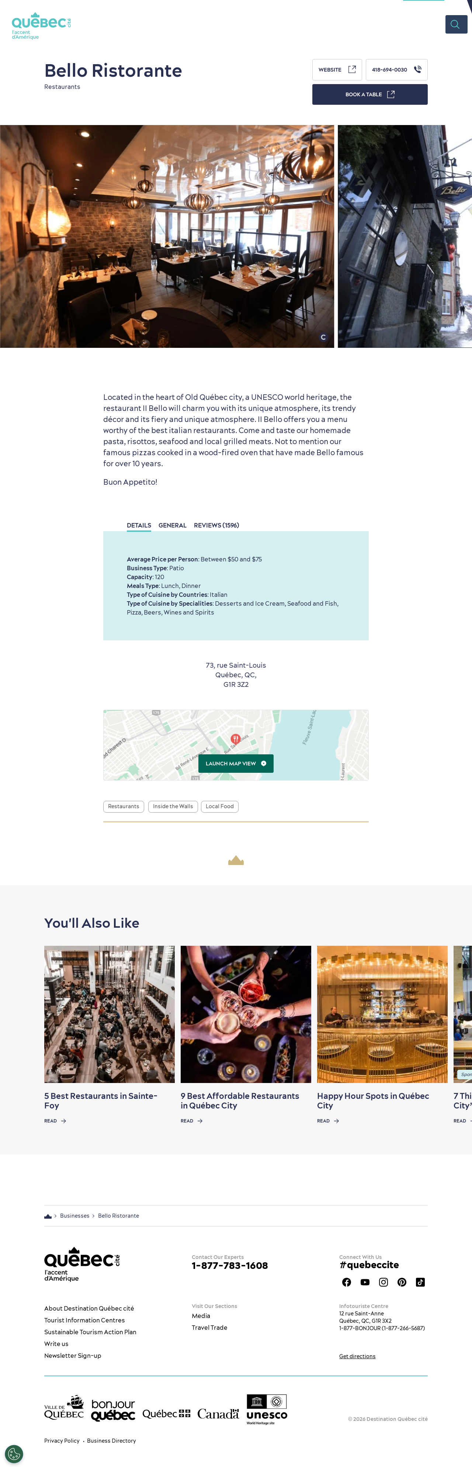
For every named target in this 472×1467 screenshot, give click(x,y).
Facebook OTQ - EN (346, 1282)
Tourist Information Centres (84, 1320)
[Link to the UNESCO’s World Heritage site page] (267, 1409)
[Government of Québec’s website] (166, 1414)
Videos (429, 24)
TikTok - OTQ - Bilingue (420, 1282)
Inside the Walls (173, 806)
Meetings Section (423, 5)
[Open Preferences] (14, 1454)
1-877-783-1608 (230, 1265)
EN (455, 5)
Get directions (357, 1356)
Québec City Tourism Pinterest (402, 1282)
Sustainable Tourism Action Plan (90, 1332)
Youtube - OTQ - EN (365, 1282)
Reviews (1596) (216, 525)
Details (139, 525)
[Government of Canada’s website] (218, 1414)
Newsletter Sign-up (72, 1355)
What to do (192, 24)
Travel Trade (210, 1327)
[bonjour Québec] (113, 1411)
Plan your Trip (354, 24)
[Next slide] (452, 1014)
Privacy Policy (62, 1440)
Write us (56, 1343)
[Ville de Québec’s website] (64, 1407)
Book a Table (370, 94)
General (173, 525)
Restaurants (242, 24)
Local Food (220, 806)
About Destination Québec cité (89, 1308)
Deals (398, 24)
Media (201, 1315)
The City (151, 24)
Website (337, 69)
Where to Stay (297, 24)
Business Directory (111, 1440)
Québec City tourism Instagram (383, 1282)
